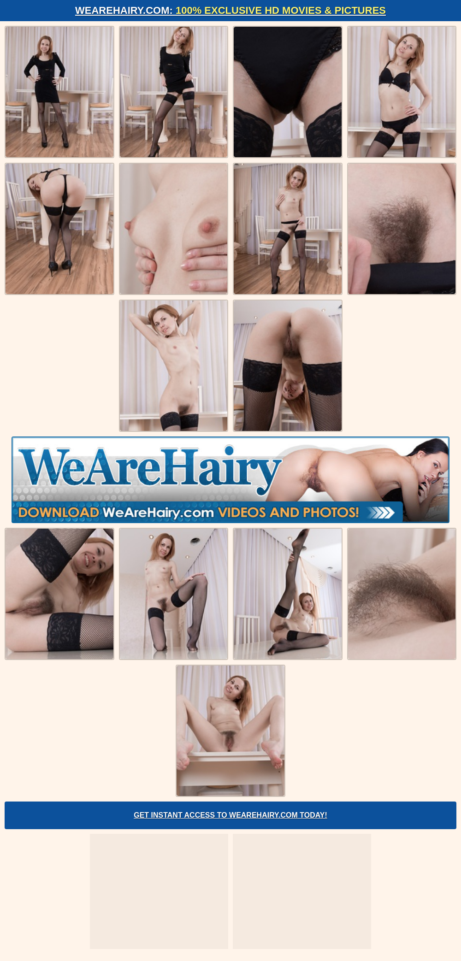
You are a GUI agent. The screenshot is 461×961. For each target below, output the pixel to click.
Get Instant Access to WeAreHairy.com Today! (230, 815)
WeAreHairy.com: (230, 10)
